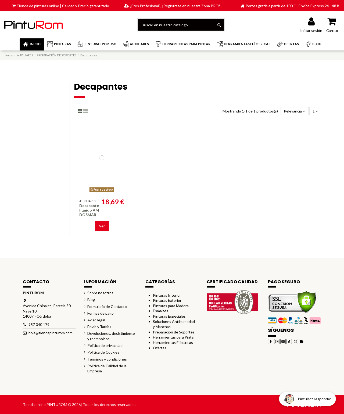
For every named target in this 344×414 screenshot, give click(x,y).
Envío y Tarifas (99, 326)
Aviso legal (96, 320)
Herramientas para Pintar (174, 337)
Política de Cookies (103, 352)
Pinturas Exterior (167, 300)
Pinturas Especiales (169, 316)
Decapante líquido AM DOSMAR (89, 210)
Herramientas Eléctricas (173, 342)
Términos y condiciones (107, 359)
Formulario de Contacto (107, 306)
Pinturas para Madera (171, 305)
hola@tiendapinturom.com (50, 333)
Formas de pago (100, 313)
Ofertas (159, 348)
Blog (91, 299)
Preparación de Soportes (174, 332)
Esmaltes (160, 310)
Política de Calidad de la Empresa (107, 368)
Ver (102, 226)
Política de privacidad (105, 345)
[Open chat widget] (307, 399)
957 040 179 (38, 324)
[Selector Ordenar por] (294, 111)
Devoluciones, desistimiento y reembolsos (111, 336)
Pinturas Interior (167, 295)
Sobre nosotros (100, 292)
